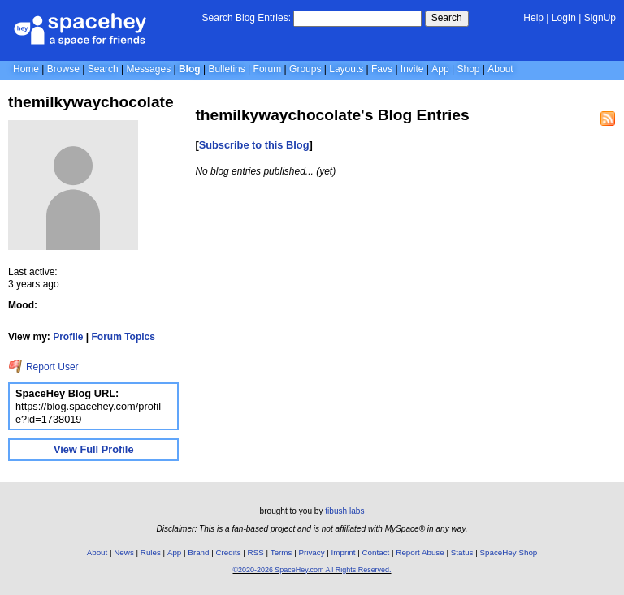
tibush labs (344, 511)
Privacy (311, 552)
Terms (281, 552)
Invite (412, 69)
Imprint (344, 552)
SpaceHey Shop (509, 552)
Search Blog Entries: (246, 18)
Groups (305, 69)
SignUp (600, 18)
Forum (268, 69)
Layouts (346, 69)
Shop (468, 69)
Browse (63, 69)
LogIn (564, 18)
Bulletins (226, 69)
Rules (151, 552)
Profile (68, 337)
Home (26, 69)
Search (446, 18)
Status (462, 552)
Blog (190, 69)
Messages (148, 69)
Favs (381, 69)
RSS (256, 552)
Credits (228, 552)
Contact (376, 552)
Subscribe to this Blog (254, 145)
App (439, 69)
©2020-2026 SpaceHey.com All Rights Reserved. (311, 570)
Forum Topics (123, 337)
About (500, 69)
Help (533, 18)
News (124, 552)
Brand (198, 552)
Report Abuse (420, 552)
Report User (43, 367)
